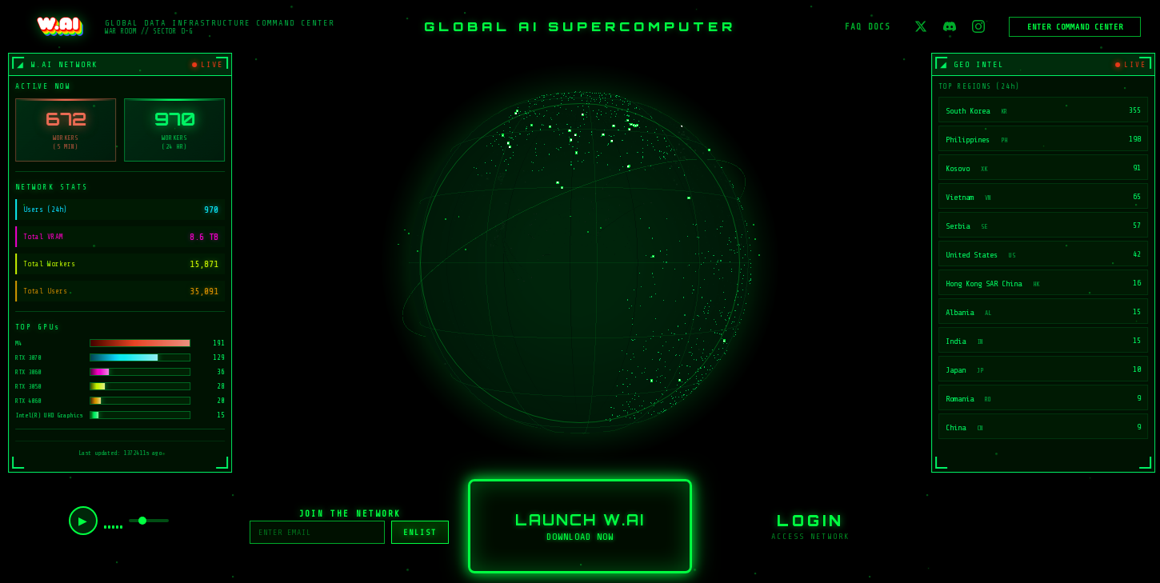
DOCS (879, 27)
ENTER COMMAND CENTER (1075, 26)
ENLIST (420, 532)
